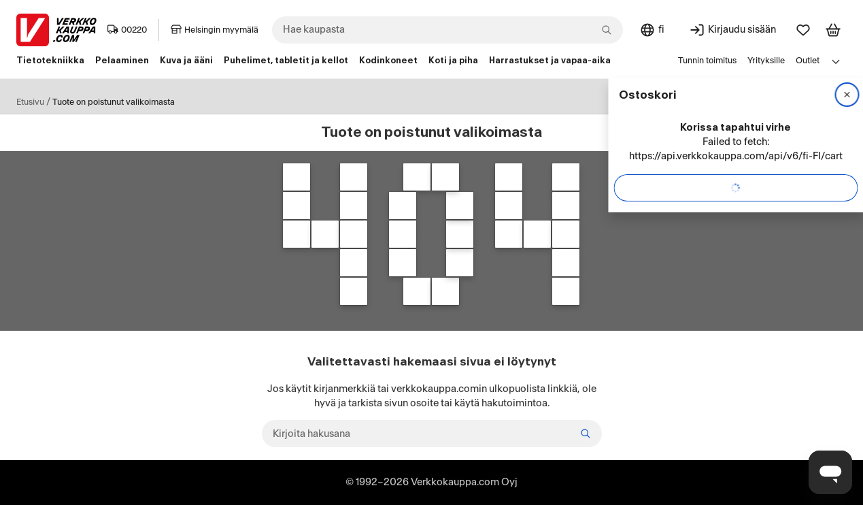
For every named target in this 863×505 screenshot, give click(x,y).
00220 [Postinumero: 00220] (127, 30)
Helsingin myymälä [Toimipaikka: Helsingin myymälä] (214, 30)
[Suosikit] (803, 30)
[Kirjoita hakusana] (432, 433)
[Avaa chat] (830, 472)
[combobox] (447, 30)
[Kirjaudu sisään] (732, 30)
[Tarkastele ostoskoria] (833, 30)
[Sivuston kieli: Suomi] (651, 30)
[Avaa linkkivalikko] (836, 61)
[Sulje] (847, 94)
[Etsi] (585, 433)
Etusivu (30, 102)
